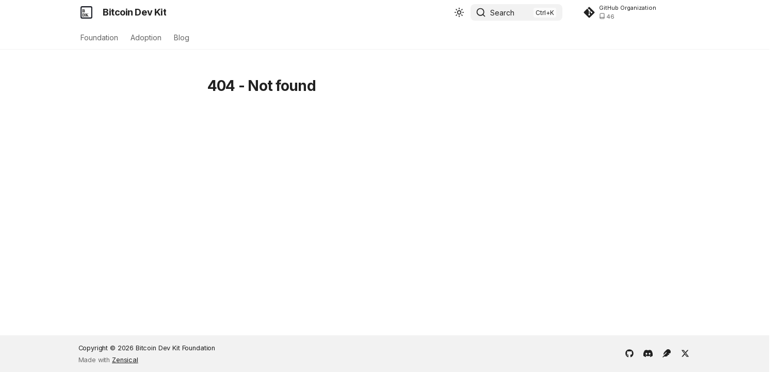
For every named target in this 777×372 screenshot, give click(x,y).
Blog (181, 37)
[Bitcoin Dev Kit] (86, 12)
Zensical (125, 360)
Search (502, 12)
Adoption (146, 37)
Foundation (99, 37)
